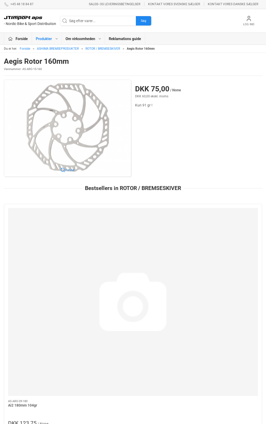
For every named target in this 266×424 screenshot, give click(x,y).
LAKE (140, 351)
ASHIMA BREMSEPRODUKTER (58, 48)
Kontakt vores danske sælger (233, 4)
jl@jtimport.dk (15, 369)
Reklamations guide (125, 39)
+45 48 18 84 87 (17, 364)
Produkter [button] (47, 39)
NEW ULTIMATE (148, 366)
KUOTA (99, 357)
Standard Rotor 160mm (158, 257)
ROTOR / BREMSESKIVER (102, 48)
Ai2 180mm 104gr (22, 257)
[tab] (129, 301)
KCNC (140, 373)
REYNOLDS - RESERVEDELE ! (106, 389)
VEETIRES (102, 379)
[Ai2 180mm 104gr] (34, 228)
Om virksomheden (196, 343)
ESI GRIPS (102, 371)
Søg (143, 21)
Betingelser (191, 351)
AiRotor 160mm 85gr (222, 257)
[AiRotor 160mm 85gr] (231, 228)
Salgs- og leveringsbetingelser (114, 4)
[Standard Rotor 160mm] (165, 228)
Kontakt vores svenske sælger (174, 4)
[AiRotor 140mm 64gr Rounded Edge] (100, 228)
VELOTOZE (145, 358)
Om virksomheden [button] (83, 39)
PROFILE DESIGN (150, 343)
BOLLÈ (99, 364)
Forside (25, 48)
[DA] (30, 20)
